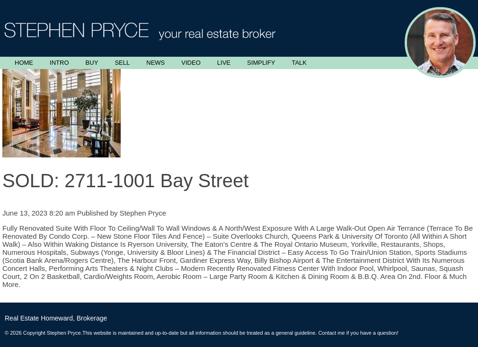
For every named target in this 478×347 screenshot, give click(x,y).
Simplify (261, 62)
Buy (92, 62)
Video (190, 62)
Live (223, 62)
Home (24, 62)
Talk (299, 62)
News (155, 62)
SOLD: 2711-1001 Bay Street (125, 180)
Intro (59, 62)
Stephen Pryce (143, 213)
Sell (122, 62)
